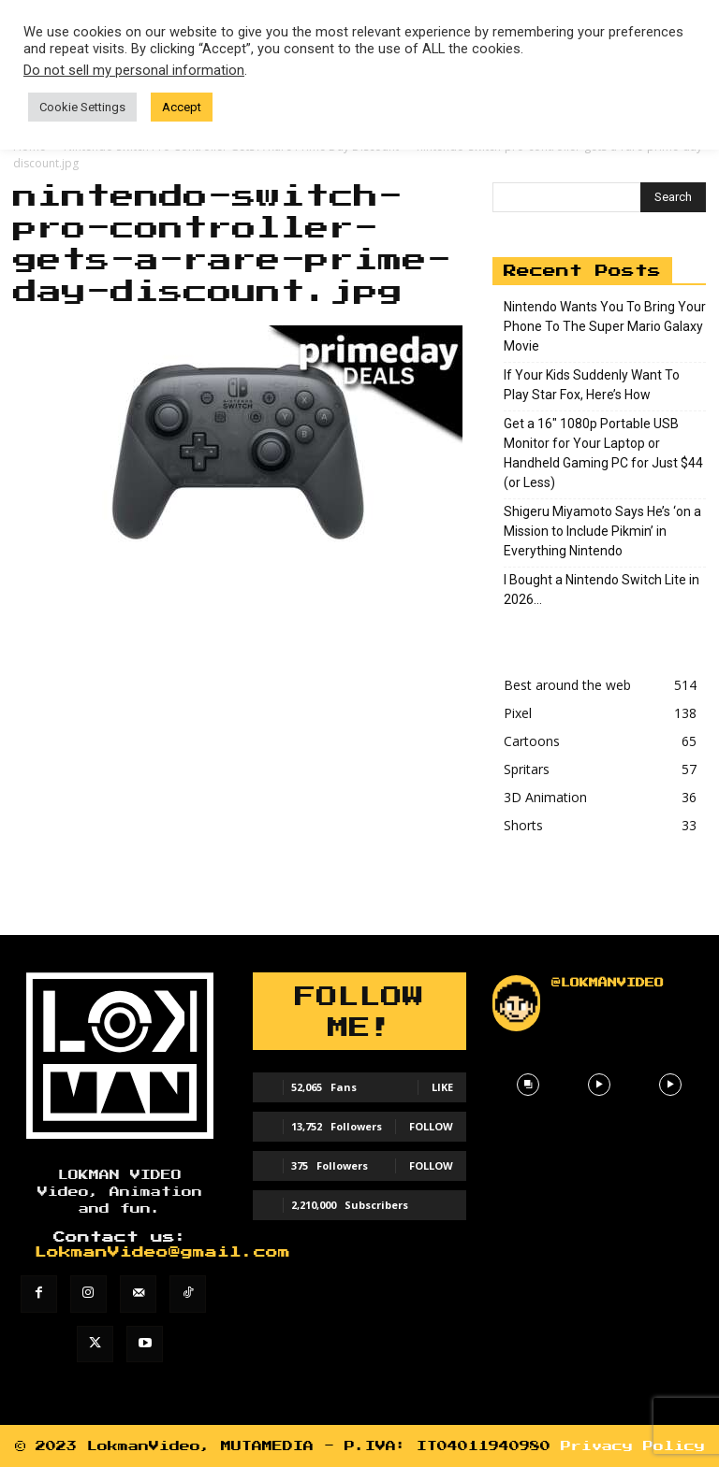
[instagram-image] (528, 1084)
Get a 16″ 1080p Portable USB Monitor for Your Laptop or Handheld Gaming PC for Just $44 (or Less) (603, 453)
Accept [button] (181, 107)
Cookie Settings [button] (82, 107)
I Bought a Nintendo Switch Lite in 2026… (601, 589)
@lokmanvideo (607, 982)
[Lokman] (120, 1055)
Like (442, 1087)
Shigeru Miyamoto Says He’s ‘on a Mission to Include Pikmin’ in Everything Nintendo (602, 531)
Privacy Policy (633, 1446)
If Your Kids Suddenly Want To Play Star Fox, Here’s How (592, 384)
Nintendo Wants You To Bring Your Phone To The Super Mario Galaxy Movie (605, 326)
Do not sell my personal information (133, 70)
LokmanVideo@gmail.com (162, 1252)
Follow (431, 1126)
